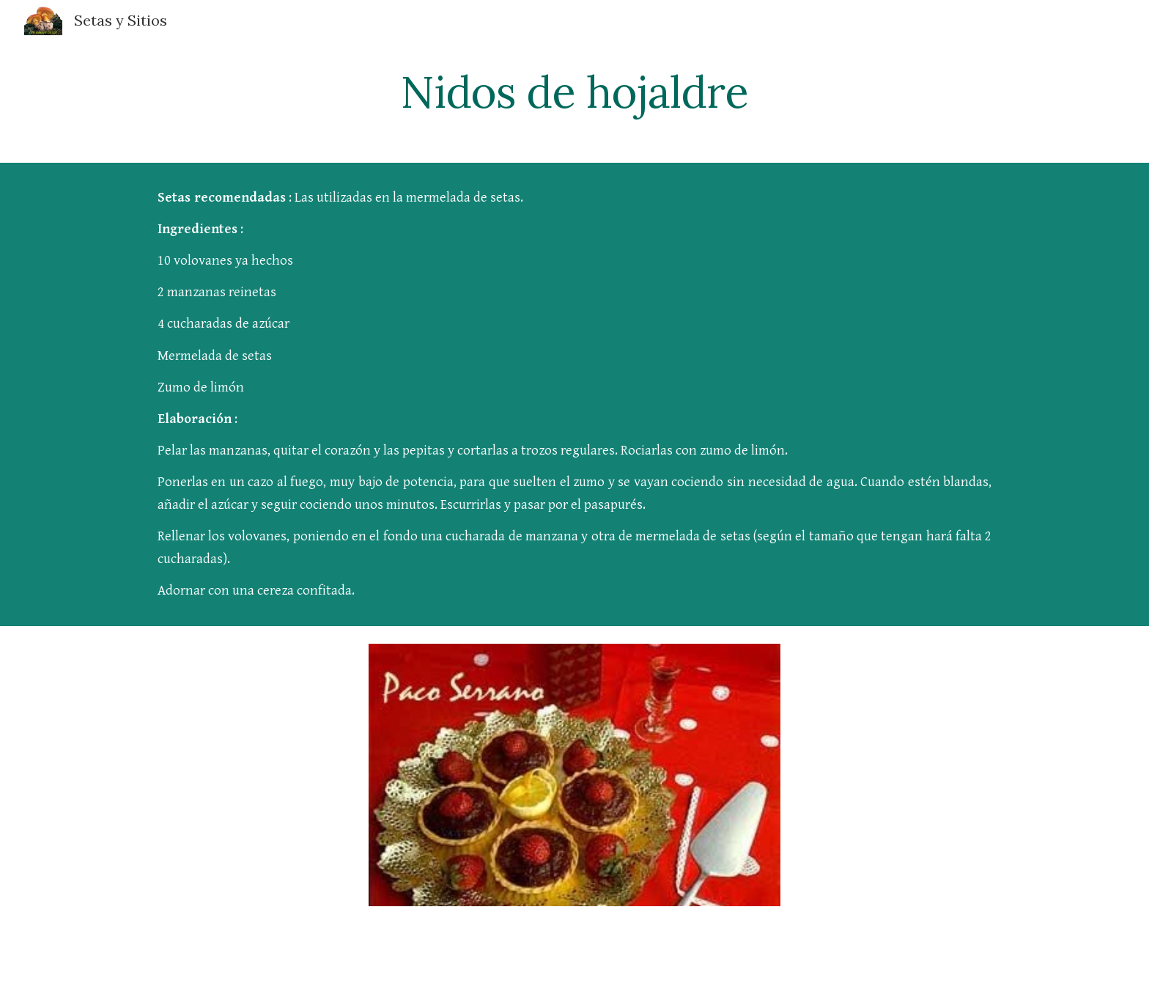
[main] (574, 92)
